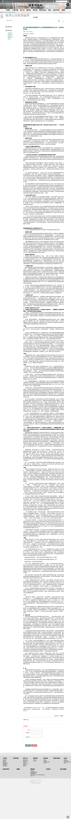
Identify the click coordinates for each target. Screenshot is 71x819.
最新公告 (34, 760)
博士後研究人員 (26, 764)
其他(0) (9, 39)
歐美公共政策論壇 (9, 12)
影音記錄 (45, 763)
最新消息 (28, 10)
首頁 (4, 12)
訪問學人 (24, 763)
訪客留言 (48, 769)
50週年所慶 (15, 10)
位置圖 (37, 780)
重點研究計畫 (5, 764)
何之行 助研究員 (29, 31)
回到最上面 (68, 817)
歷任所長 (4, 762)
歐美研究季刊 (56, 10)
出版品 (49, 10)
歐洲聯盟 (13, 12)
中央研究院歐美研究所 (35, 6)
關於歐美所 (5, 760)
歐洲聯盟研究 (32, 774)
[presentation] (34, 742)
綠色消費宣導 (40, 780)
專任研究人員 (25, 760)
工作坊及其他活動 (46, 762)
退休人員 (24, 766)
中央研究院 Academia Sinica (9, 1)
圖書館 (63, 10)
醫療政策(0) (10, 37)
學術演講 (45, 761)
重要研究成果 (42, 10)
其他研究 (32, 776)
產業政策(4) (10, 34)
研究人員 (22, 10)
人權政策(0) (10, 32)
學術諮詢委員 (5, 763)
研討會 (44, 760)
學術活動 (35, 10)
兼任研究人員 (25, 761)
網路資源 (32, 769)
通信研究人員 (25, 762)
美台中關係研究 (33, 772)
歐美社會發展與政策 (33, 773)
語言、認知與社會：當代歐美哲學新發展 (37, 775)
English (49, 1)
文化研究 (32, 771)
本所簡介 (8, 10)
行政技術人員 (5, 766)
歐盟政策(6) (10, 35)
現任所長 (4, 761)
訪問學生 (24, 765)
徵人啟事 (34, 761)
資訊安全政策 (35, 780)
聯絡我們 (30, 780)
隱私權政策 (33, 780)
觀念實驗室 (5, 765)
